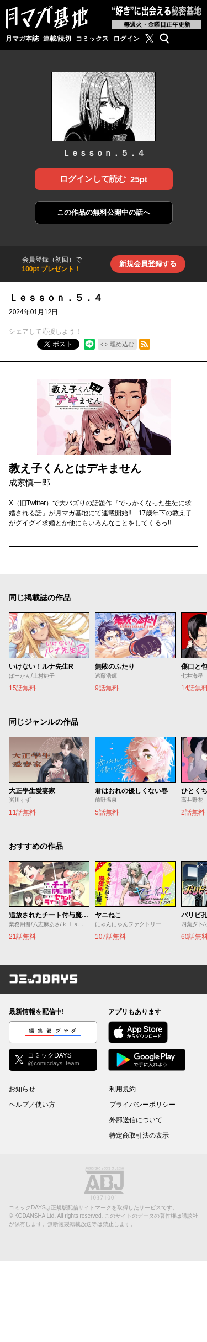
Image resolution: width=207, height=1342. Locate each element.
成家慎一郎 (29, 482)
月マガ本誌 (22, 39)
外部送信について (135, 1120)
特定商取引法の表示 (139, 1135)
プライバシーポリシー (142, 1104)
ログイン (126, 39)
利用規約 (122, 1089)
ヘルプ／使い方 (32, 1104)
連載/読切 (57, 39)
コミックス (92, 39)
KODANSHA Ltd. (35, 1216)
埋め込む (122, 344)
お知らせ (22, 1089)
